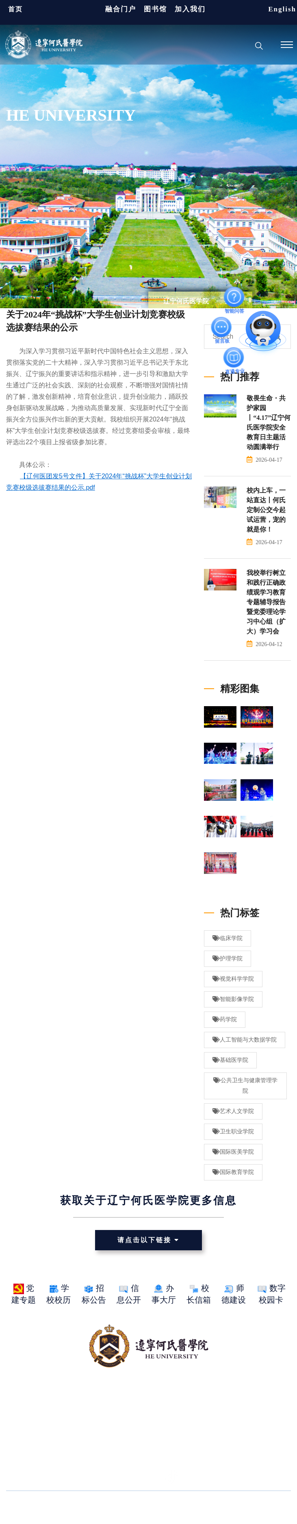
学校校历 (58, 1294)
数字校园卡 (271, 1294)
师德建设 (233, 1294)
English (282, 9)
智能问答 (234, 297)
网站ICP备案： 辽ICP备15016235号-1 (189, 1507)
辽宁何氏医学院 (186, 301)
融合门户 (120, 9)
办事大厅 (164, 1294)
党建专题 (23, 1294)
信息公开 (129, 1294)
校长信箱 (198, 1294)
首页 (15, 9)
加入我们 (190, 9)
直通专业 (234, 357)
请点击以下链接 (148, 1239)
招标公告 (94, 1294)
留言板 (221, 327)
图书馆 (155, 9)
